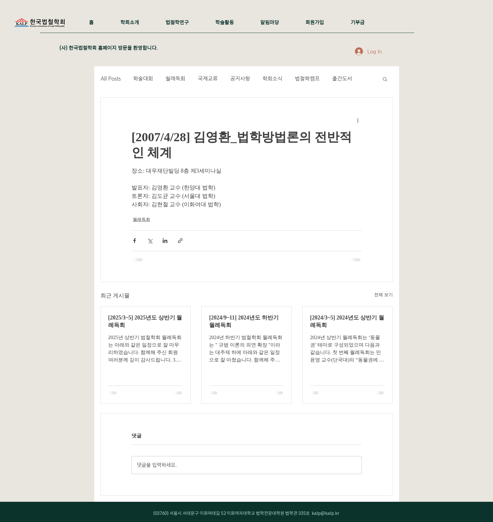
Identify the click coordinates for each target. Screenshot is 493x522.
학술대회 (143, 78)
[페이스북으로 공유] (134, 241)
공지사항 (240, 78)
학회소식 (272, 78)
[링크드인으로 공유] (165, 241)
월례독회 (175, 78)
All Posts (110, 78)
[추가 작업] (358, 120)
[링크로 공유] (180, 241)
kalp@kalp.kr (325, 513)
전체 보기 (383, 294)
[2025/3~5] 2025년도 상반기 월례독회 (145, 321)
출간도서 (342, 78)
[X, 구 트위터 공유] (150, 241)
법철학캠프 (307, 78)
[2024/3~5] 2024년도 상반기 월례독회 (347, 321)
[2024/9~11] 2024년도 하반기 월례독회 (243, 321)
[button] (385, 78)
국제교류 (208, 78)
